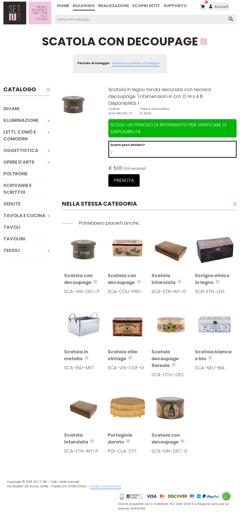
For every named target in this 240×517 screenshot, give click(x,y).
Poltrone (15, 174)
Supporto (175, 5)
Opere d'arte (18, 162)
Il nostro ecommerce (105, 486)
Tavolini (14, 239)
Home (63, 5)
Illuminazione (20, 120)
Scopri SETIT (146, 5)
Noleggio (84, 5)
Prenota (124, 180)
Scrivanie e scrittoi (17, 188)
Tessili (11, 250)
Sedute (11, 204)
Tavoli (12, 227)
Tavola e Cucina (24, 215)
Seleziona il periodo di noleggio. (136, 63)
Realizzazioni (113, 5)
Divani (11, 108)
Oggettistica (20, 150)
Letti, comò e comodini (19, 135)
